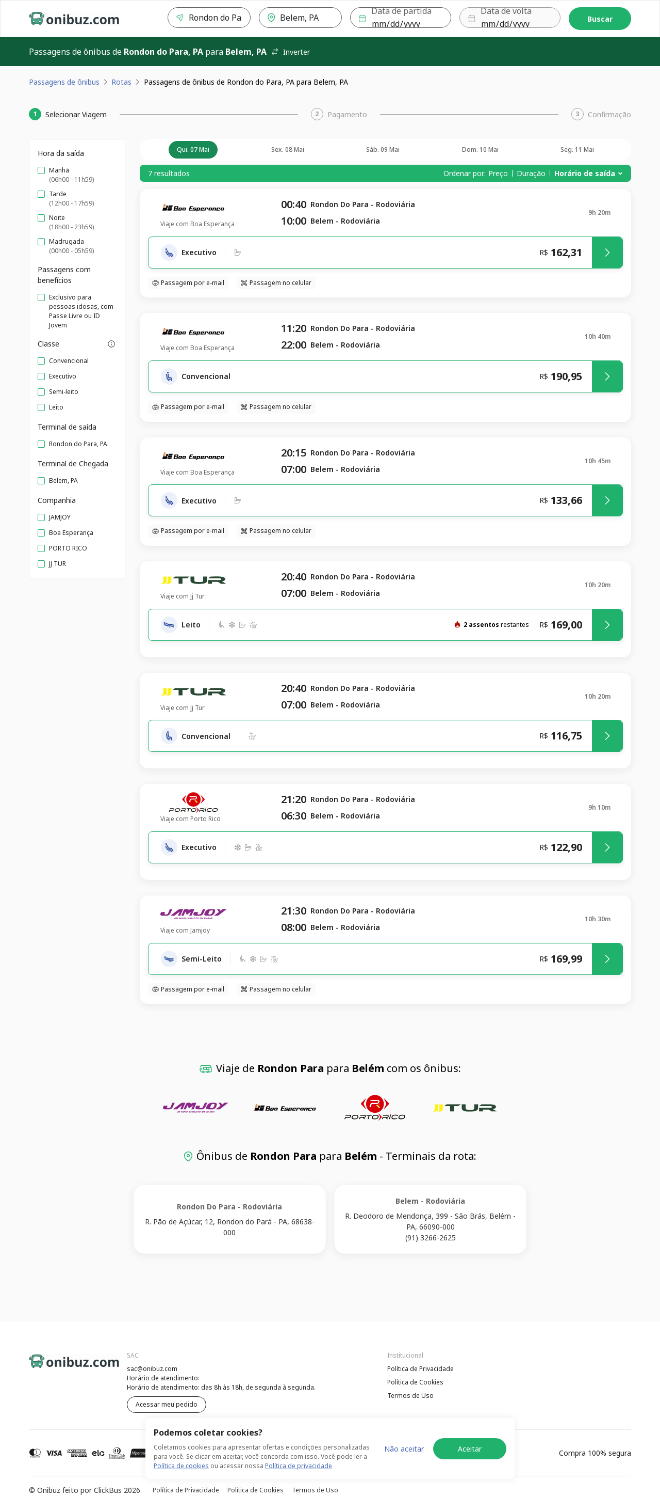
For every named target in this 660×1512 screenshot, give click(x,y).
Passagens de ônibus (64, 82)
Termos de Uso (410, 1395)
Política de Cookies (415, 1382)
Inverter (290, 52)
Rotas (121, 82)
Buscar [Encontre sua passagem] (600, 19)
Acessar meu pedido (166, 1404)
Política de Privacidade (420, 1368)
